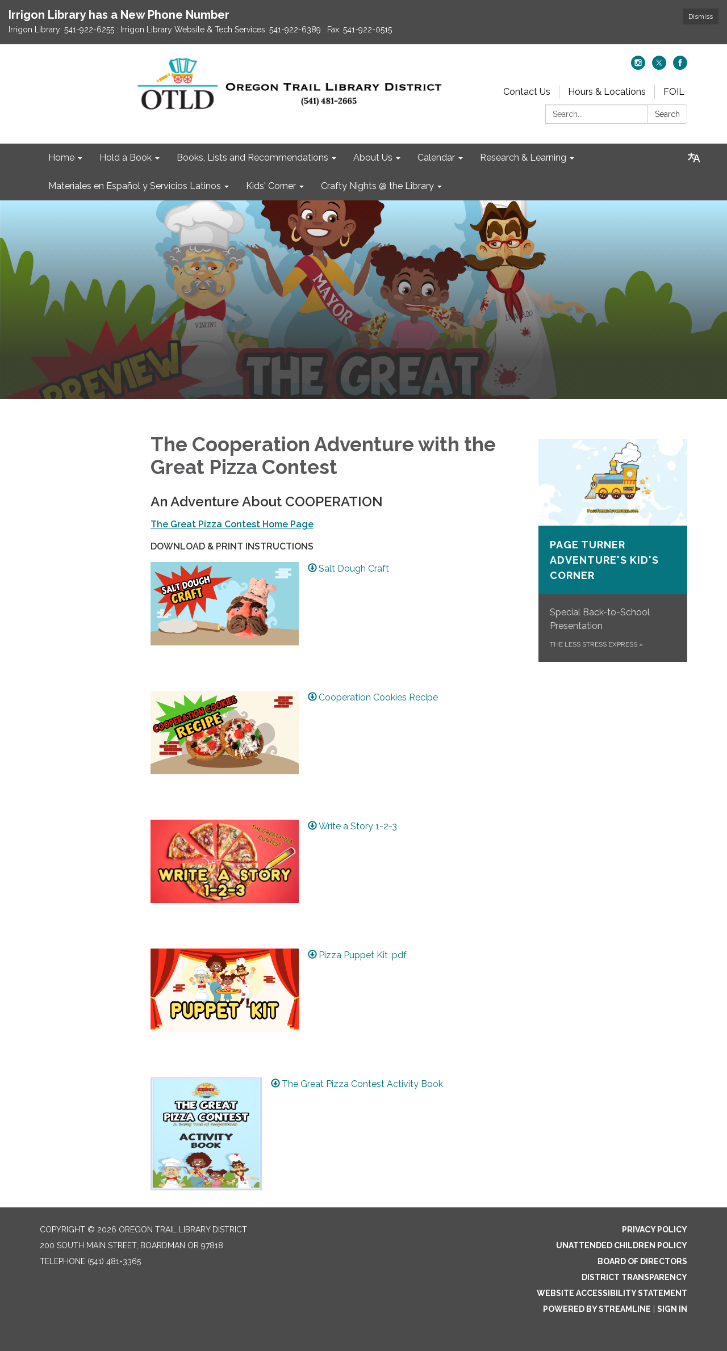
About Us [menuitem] (372, 157)
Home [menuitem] (61, 157)
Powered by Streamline (597, 1309)
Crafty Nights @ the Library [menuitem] (377, 186)
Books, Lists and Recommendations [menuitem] (252, 157)
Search (667, 114)
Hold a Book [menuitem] (125, 157)
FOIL (673, 91)
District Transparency (634, 1277)
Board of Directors (642, 1261)
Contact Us (526, 91)
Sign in (672, 1309)
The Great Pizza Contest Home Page (232, 524)
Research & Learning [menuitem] (523, 157)
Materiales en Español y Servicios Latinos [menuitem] (134, 186)
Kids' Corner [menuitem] (271, 186)
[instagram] (638, 66)
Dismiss (700, 16)
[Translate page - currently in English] (694, 158)
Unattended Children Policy (621, 1245)
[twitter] (659, 66)
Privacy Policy (654, 1229)
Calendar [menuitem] (436, 157)
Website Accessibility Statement (612, 1293)
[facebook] (680, 66)
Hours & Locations (607, 91)
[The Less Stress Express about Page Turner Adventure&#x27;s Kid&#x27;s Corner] (613, 550)
